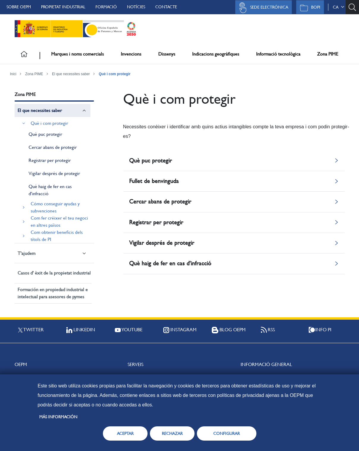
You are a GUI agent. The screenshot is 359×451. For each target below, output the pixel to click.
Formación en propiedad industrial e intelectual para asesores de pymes (53, 293)
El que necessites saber (71, 74)
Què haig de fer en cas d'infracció (50, 190)
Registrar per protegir (50, 160)
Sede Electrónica (262, 8)
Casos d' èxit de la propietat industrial (54, 273)
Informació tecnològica (278, 54)
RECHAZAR (172, 433)
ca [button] (338, 7)
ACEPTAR (125, 433)
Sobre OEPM (19, 6)
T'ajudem (26, 253)
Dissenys (166, 54)
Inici (13, 74)
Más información (58, 416)
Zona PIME (327, 54)
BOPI (308, 8)
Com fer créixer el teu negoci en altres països (59, 221)
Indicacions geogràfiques (215, 54)
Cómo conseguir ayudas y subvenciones (55, 207)
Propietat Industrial (63, 6)
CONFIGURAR (226, 433)
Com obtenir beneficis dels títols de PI (57, 235)
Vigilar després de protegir (54, 173)
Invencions (131, 54)
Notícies (136, 6)
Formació (106, 6)
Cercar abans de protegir (53, 147)
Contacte (166, 6)
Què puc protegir (45, 134)
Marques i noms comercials (77, 54)
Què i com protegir (115, 74)
